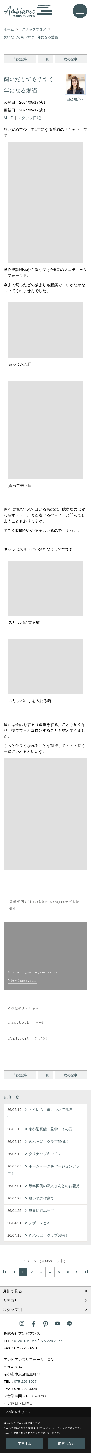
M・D (9, 118)
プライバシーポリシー (50, 1428)
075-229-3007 (25, 1381)
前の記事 (20, 59)
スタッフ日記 (29, 118)
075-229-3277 (51, 1341)
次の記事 (70, 59)
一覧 (45, 59)
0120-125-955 (25, 1341)
